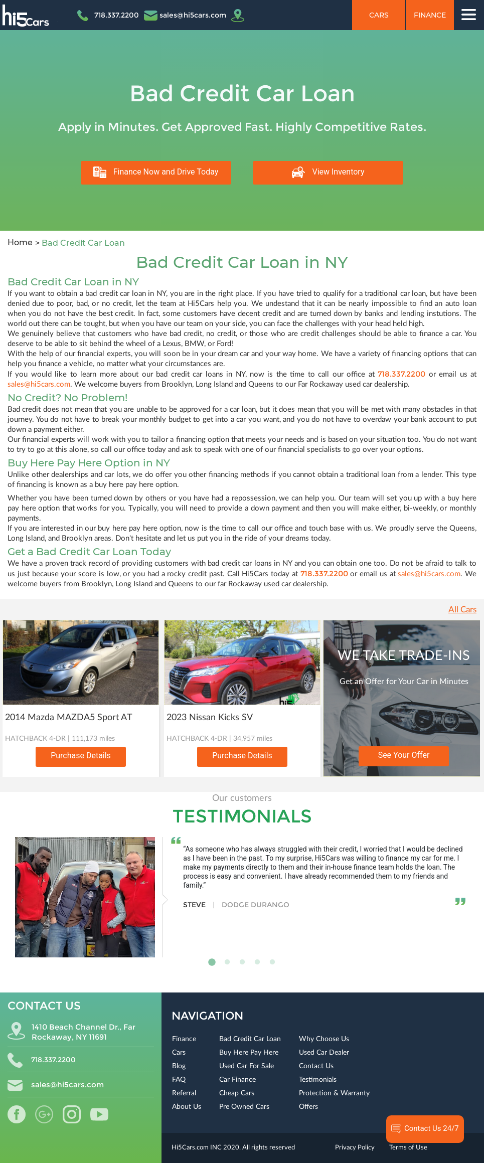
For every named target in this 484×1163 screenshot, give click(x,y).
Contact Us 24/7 (425, 1129)
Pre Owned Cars (244, 1106)
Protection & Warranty (334, 1093)
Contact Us (316, 1066)
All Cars (462, 609)
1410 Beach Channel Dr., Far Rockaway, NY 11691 (71, 1032)
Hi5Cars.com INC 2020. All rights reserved (233, 1147)
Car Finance (237, 1079)
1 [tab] (212, 962)
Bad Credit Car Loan (250, 1039)
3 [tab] (242, 962)
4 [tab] (257, 962)
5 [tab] (272, 962)
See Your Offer (404, 755)
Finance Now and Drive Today (156, 172)
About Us (186, 1106)
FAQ (179, 1079)
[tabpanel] (240, 897)
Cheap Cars (236, 1093)
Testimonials (318, 1079)
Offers (308, 1106)
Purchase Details (81, 755)
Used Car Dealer (324, 1052)
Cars (379, 15)
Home (20, 242)
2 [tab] (227, 962)
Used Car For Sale (246, 1066)
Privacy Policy (355, 1147)
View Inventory (328, 172)
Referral (184, 1093)
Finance (430, 15)
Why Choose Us (324, 1039)
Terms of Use (408, 1147)
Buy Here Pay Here (248, 1052)
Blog (179, 1066)
